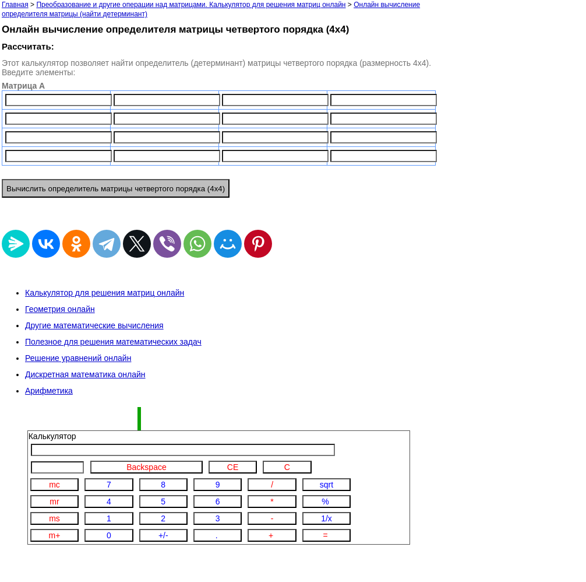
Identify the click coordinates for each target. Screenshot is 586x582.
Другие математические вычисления (94, 325)
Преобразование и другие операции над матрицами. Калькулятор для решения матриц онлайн (190, 5)
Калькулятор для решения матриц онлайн (104, 292)
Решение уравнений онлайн (78, 358)
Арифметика (49, 390)
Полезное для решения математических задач (113, 341)
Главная (15, 5)
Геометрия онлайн (60, 309)
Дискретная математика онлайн (85, 374)
